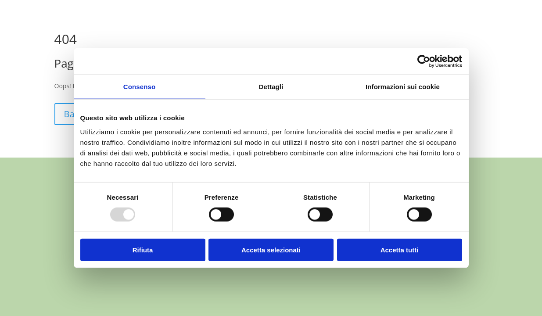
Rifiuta (143, 249)
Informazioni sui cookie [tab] (403, 86)
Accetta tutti (399, 249)
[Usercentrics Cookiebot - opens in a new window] (423, 61)
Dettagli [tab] (271, 86)
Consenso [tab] (139, 86)
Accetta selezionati (271, 249)
